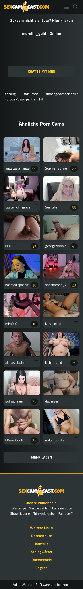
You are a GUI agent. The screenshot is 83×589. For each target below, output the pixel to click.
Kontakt (41, 543)
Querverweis (41, 559)
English (41, 567)
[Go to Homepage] (25, 6)
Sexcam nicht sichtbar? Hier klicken (41, 20)
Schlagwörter (41, 551)
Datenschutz (41, 535)
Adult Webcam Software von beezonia (41, 584)
